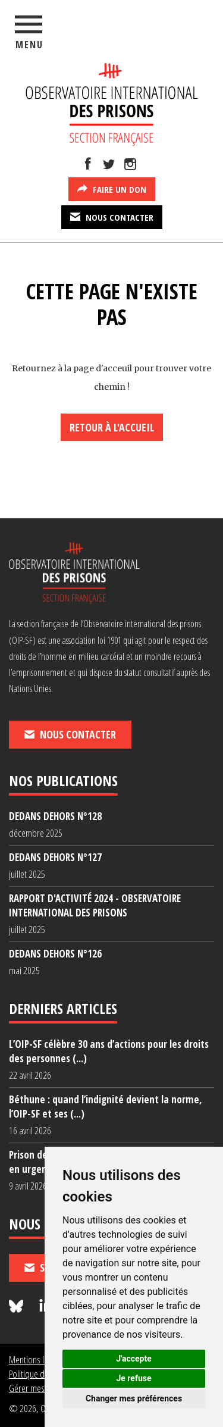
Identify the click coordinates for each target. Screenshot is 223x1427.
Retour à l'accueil (112, 427)
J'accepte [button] (134, 1358)
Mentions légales (37, 1359)
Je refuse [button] (133, 1378)
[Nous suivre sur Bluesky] (18, 1306)
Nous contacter (111, 216)
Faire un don (111, 188)
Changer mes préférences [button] (134, 1398)
